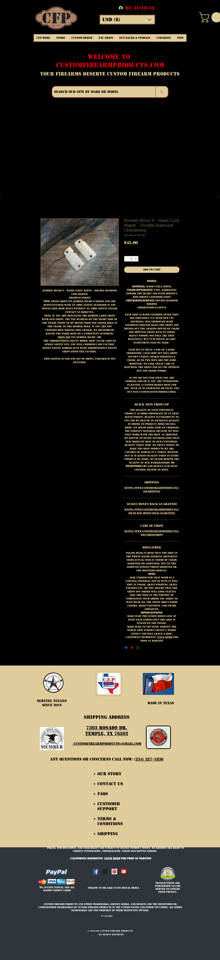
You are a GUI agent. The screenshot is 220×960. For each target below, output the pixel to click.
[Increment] (136, 258)
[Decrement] (126, 258)
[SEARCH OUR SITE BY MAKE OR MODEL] (101, 91)
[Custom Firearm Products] (114, 871)
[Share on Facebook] (126, 647)
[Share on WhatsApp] (138, 647)
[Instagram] (105, 871)
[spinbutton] (131, 258)
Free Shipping (133, 247)
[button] (127, 19)
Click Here (165, 637)
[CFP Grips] (123, 871)
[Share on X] (144, 647)
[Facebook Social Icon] (95, 871)
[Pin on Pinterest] (132, 647)
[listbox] (127, 19)
